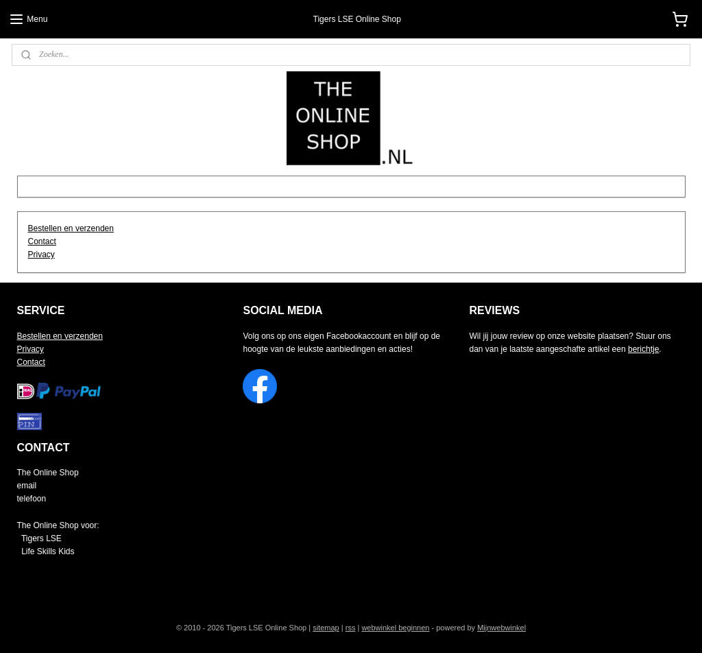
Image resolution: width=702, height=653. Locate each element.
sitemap (326, 628)
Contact (42, 241)
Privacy (41, 254)
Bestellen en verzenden (71, 228)
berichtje (643, 349)
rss (351, 628)
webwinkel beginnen (395, 628)
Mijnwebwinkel (501, 628)
